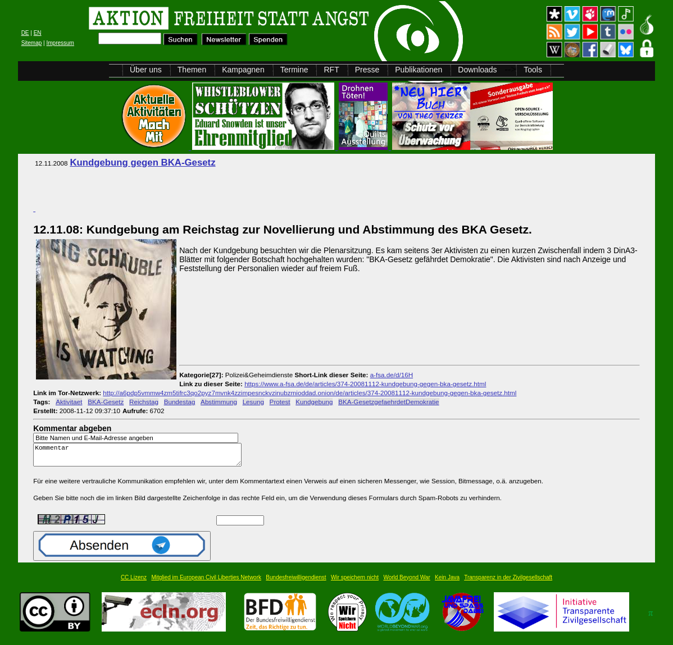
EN (38, 33)
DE (25, 33)
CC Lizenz (134, 582)
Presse (367, 69)
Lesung (253, 401)
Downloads (477, 69)
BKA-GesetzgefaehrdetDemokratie (388, 401)
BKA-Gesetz (106, 401)
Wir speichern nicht (355, 582)
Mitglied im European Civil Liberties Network (206, 582)
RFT (331, 69)
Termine (294, 69)
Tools (533, 69)
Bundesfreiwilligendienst (296, 582)
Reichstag (143, 401)
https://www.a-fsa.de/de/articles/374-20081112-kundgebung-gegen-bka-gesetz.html (365, 383)
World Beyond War (406, 582)
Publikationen (418, 69)
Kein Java (447, 582)
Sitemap (31, 43)
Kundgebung (314, 401)
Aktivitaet (69, 401)
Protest (280, 401)
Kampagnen (243, 69)
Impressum (60, 43)
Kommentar (140, 457)
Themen (192, 69)
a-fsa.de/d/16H (391, 374)
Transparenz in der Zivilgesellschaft (508, 582)
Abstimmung (219, 401)
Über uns (146, 69)
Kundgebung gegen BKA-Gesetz (142, 162)
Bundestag (179, 401)
